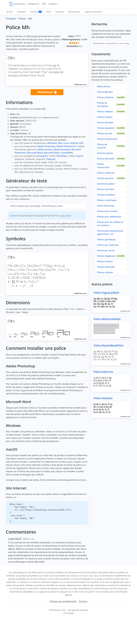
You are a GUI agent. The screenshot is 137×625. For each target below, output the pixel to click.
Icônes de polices (105, 205)
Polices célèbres (105, 111)
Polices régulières (106, 127)
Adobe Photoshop (46, 146)
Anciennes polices (106, 183)
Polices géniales (105, 91)
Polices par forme (106, 250)
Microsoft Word (35, 152)
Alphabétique (74, 11)
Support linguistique (93, 11)
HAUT (48, 11)
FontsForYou (17, 4)
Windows (52, 143)
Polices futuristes (105, 189)
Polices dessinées (105, 158)
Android (74, 143)
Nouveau (36, 11)
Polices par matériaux (108, 245)
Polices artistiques (106, 194)
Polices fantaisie (105, 122)
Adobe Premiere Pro (67, 146)
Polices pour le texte (107, 211)
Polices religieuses (106, 255)
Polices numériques (107, 200)
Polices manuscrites (103, 166)
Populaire (60, 11)
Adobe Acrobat (45, 149)
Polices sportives (105, 178)
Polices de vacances (102, 146)
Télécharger (47, 92)
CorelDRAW (66, 152)
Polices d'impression (107, 138)
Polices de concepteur (102, 104)
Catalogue (21, 11)
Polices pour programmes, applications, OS (110, 232)
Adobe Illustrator (62, 149)
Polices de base (104, 133)
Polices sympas (104, 117)
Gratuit (9, 11)
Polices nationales (106, 266)
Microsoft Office (52, 152)
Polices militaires (105, 97)
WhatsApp (61, 155)
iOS (81, 143)
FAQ (44, 3)
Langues (52, 3)
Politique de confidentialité (63, 601)
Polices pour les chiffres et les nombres (110, 224)
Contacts (83, 601)
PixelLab (50, 159)
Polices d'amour (105, 261)
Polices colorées (105, 272)
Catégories (33, 3)
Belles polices (104, 86)
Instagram (42, 155)
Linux (66, 143)
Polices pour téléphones (109, 216)
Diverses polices (105, 153)
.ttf (29, 133)
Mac (60, 143)
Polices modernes (106, 172)
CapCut (79, 155)
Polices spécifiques (106, 239)
